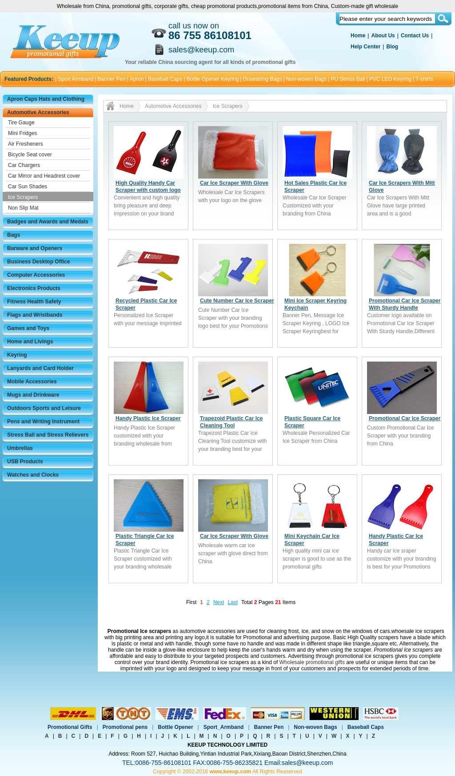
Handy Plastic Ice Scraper (148, 418)
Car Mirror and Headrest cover (44, 176)
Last (233, 602)
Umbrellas (20, 448)
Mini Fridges (22, 133)
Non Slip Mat (23, 208)
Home (358, 35)
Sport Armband (75, 79)
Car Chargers (24, 165)
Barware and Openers (34, 248)
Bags (13, 235)
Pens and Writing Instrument (43, 421)
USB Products (25, 461)
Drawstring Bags (262, 79)
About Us (383, 35)
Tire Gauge (21, 122)
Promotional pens (125, 727)
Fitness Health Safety (34, 301)
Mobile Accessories (32, 381)
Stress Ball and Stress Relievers (47, 435)
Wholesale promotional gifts (312, 662)
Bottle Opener (175, 727)
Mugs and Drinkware (33, 395)
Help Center (365, 47)
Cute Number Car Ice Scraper (237, 301)
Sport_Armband (224, 727)
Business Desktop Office (38, 262)
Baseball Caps (165, 79)
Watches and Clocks (33, 475)
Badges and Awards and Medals (47, 222)
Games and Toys (28, 328)
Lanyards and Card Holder (40, 368)
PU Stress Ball (348, 79)
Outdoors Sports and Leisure (44, 408)
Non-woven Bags (306, 79)
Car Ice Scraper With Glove (234, 183)
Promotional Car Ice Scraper (404, 418)
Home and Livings (30, 341)
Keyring (17, 355)
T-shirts (424, 79)
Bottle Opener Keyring (213, 79)
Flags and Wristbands (34, 315)
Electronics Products (33, 288)
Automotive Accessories (38, 112)
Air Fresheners (25, 144)
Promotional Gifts (70, 727)
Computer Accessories (36, 275)
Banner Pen (111, 79)
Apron (137, 79)
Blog (392, 47)
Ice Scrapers (23, 197)
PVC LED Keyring (390, 79)
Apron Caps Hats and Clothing (45, 99)
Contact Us (415, 35)
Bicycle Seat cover (30, 154)
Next (218, 602)
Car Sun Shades (27, 186)
